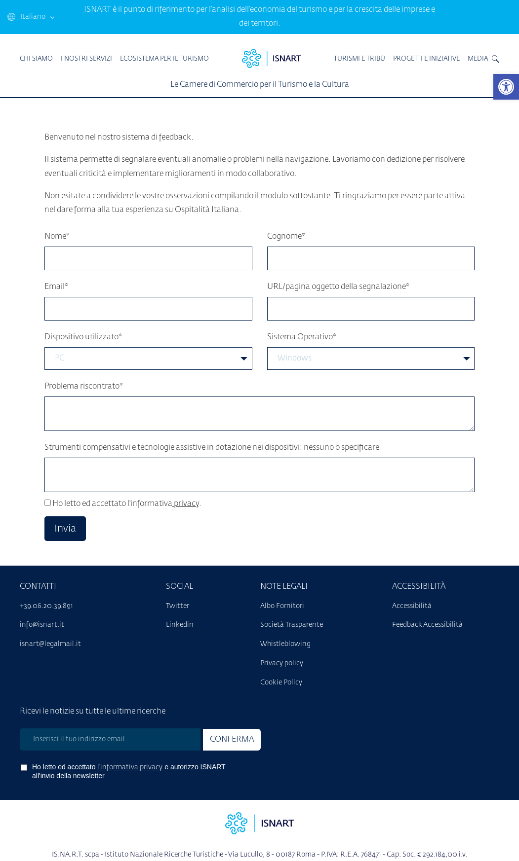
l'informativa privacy (129, 767)
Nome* (57, 237)
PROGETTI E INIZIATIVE (426, 59)
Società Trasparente (291, 624)
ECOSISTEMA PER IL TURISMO (164, 59)
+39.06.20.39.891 (46, 606)
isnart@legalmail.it (50, 644)
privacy (185, 504)
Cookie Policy (281, 682)
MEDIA (478, 59)
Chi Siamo (36, 59)
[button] (506, 87)
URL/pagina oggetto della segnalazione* (338, 287)
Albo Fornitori (282, 606)
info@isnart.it (42, 624)
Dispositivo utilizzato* (83, 337)
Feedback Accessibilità (427, 624)
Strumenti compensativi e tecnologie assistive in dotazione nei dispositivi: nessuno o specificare (211, 448)
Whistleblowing (285, 644)
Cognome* (286, 237)
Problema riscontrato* (83, 387)
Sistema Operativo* (301, 337)
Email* (56, 287)
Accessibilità (412, 606)
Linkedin (180, 624)
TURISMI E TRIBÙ (359, 59)
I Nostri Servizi (86, 59)
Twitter (177, 606)
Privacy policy (281, 663)
